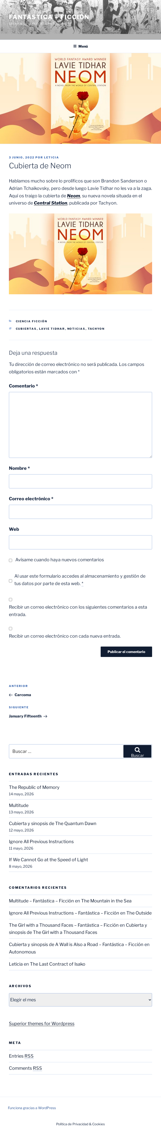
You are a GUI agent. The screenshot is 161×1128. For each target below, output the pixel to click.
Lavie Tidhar (52, 328)
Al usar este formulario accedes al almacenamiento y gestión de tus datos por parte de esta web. (79, 579)
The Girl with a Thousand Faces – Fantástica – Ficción (64, 925)
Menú (80, 46)
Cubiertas (26, 328)
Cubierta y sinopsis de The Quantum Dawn (52, 823)
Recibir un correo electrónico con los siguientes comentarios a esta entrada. (78, 610)
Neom (73, 195)
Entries (21, 1056)
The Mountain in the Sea (106, 900)
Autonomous (22, 951)
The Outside (139, 913)
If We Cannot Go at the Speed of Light (48, 859)
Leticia (51, 157)
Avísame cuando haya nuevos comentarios (59, 559)
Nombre (19, 468)
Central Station (50, 203)
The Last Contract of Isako (57, 964)
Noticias (76, 328)
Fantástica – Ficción (49, 17)
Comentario (23, 385)
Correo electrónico (31, 498)
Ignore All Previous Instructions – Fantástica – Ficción (64, 913)
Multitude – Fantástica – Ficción (41, 900)
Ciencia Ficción (31, 321)
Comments (25, 1068)
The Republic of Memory (34, 787)
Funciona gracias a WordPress (32, 1108)
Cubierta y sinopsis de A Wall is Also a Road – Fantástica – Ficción (76, 944)
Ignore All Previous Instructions (41, 841)
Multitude (18, 805)
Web (14, 529)
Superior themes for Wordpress (41, 1023)
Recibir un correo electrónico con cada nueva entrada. (65, 636)
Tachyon (96, 328)
